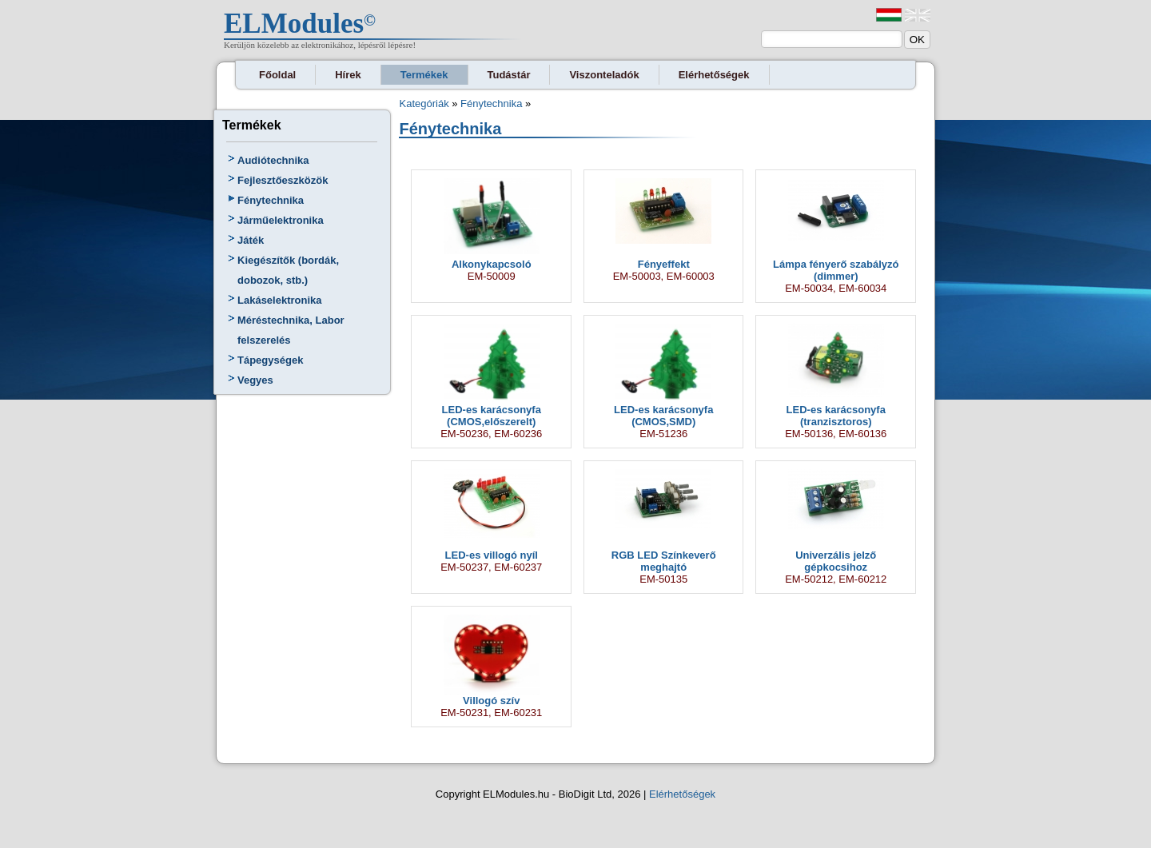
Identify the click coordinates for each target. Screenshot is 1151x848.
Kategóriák (423, 103)
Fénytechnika (270, 200)
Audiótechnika (273, 160)
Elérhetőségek (714, 75)
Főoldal (277, 75)
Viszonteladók (604, 75)
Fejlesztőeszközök (282, 180)
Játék (250, 240)
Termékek (424, 75)
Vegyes (255, 380)
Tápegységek (270, 360)
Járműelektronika (280, 220)
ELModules (294, 23)
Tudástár (509, 75)
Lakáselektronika (279, 300)
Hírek (348, 75)
